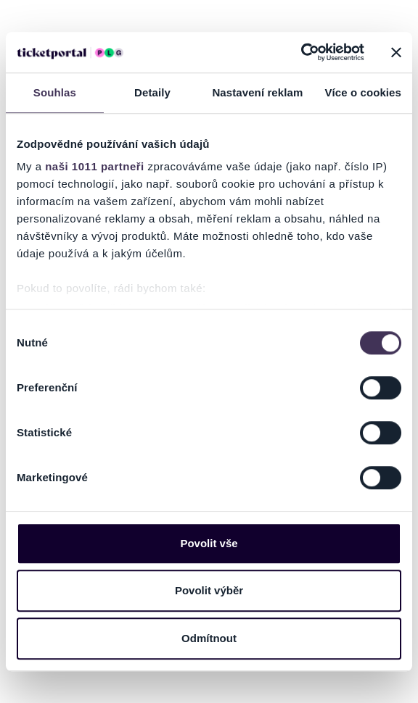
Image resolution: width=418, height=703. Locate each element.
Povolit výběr (209, 590)
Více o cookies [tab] (362, 92)
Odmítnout (209, 638)
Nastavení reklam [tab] (257, 92)
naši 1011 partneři (94, 166)
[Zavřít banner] (396, 52)
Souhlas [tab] (54, 92)
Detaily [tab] (152, 92)
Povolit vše (208, 543)
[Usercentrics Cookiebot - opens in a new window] (300, 52)
